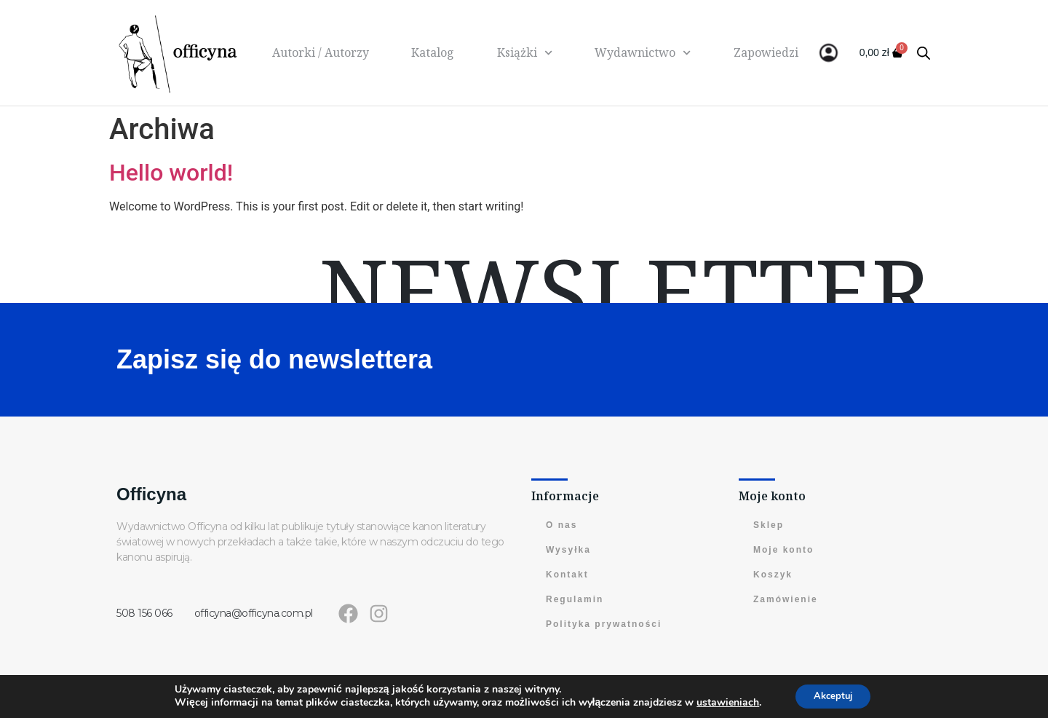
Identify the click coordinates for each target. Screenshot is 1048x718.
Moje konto (783, 550)
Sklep (768, 525)
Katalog (432, 52)
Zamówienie (785, 599)
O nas (561, 525)
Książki (524, 53)
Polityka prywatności (604, 624)
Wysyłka (568, 550)
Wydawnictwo (643, 53)
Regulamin (574, 599)
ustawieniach (722, 702)
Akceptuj (833, 695)
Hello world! (171, 172)
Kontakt (567, 574)
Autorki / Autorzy (320, 52)
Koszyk (773, 574)
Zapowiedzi (766, 52)
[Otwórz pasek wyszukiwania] (923, 53)
